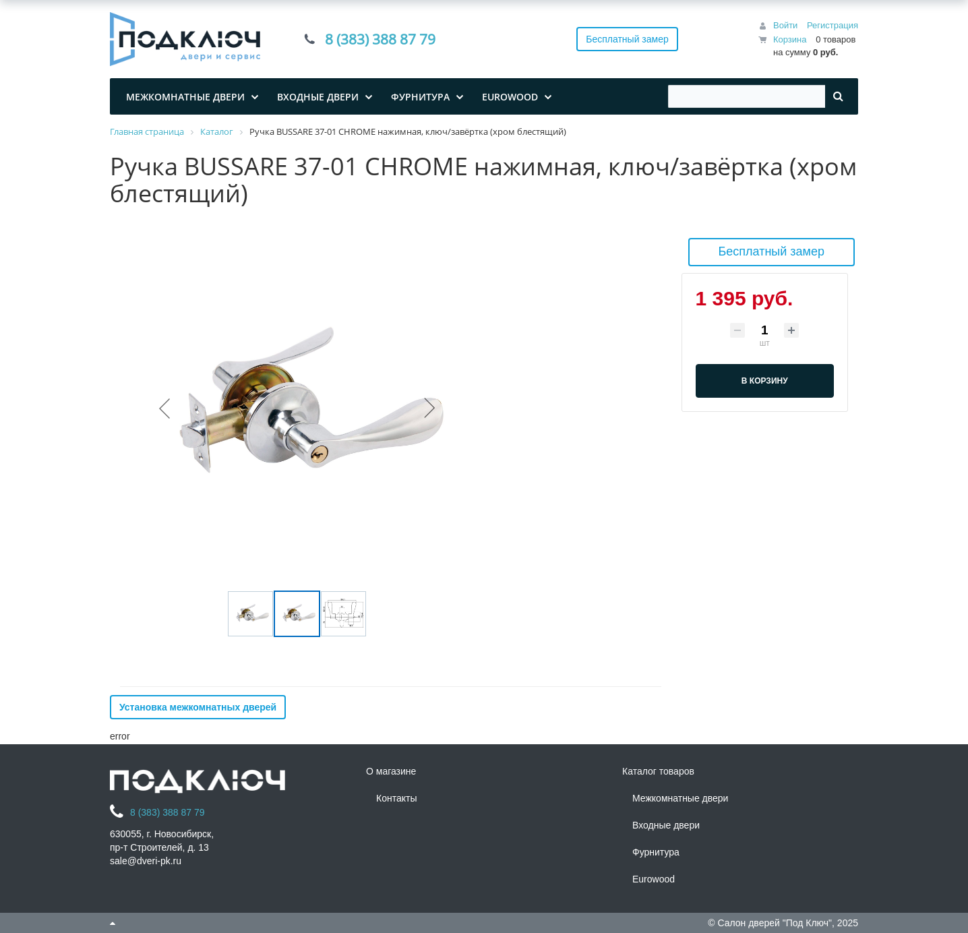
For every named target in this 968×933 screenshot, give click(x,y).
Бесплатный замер (627, 39)
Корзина (790, 39)
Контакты (396, 798)
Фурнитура (655, 852)
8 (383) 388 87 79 (380, 39)
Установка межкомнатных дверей (197, 707)
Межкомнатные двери (680, 798)
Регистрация (832, 25)
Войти (785, 25)
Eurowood (653, 879)
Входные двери (666, 825)
